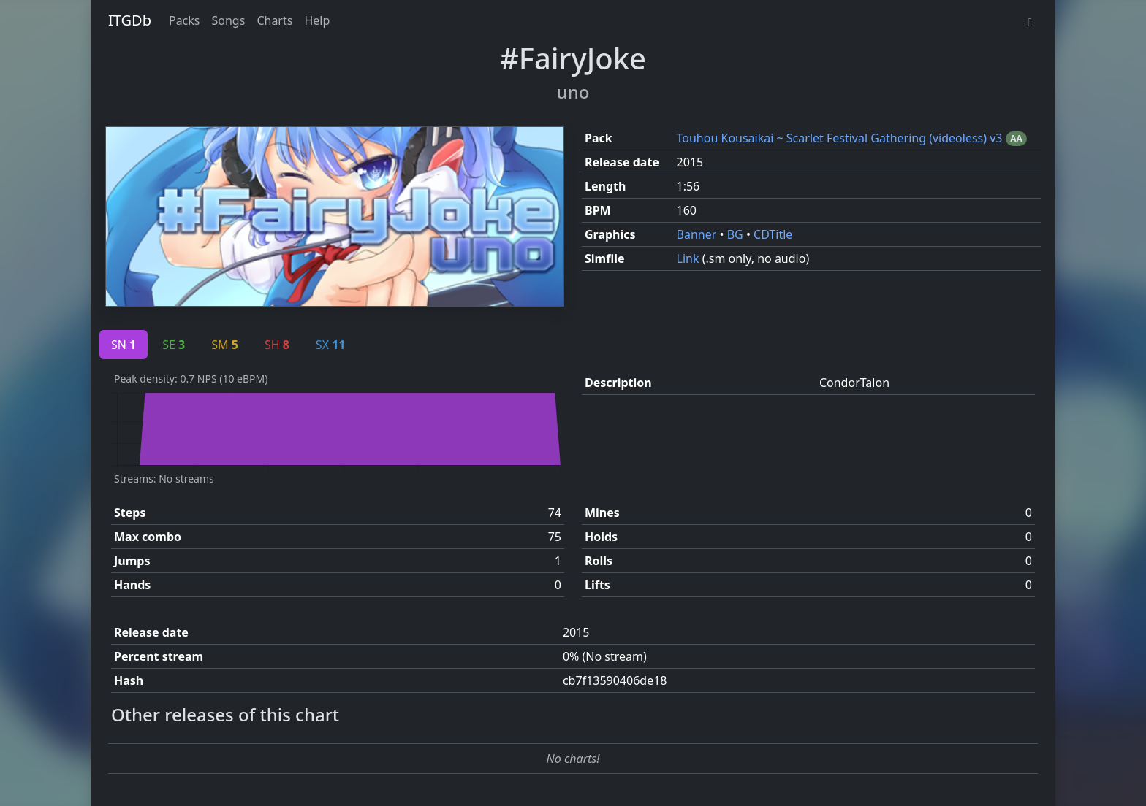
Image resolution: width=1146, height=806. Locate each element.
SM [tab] (224, 345)
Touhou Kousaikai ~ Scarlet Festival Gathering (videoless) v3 (841, 138)
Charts (274, 20)
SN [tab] (123, 345)
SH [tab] (277, 345)
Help (317, 20)
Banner (698, 234)
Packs (184, 20)
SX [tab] (331, 345)
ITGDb (129, 20)
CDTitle (773, 234)
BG (736, 234)
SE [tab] (173, 345)
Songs (229, 20)
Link (689, 258)
